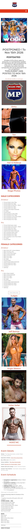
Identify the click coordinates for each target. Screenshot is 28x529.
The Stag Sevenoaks (15, 462)
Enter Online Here (14, 292)
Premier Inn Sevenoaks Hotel (12, 464)
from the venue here (17, 457)
